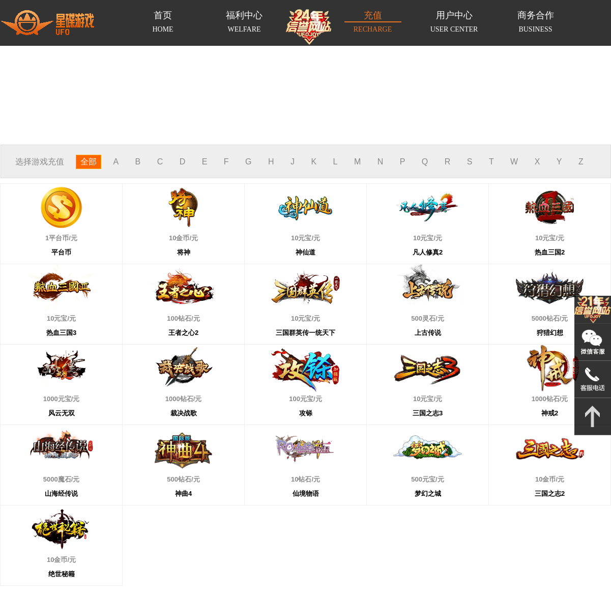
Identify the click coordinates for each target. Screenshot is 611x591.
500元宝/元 (414, 465)
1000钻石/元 (170, 385)
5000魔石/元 (48, 465)
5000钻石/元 (536, 304)
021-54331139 (592, 379)
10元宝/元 (292, 224)
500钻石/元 (170, 465)
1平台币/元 (43, 224)
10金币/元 (170, 224)
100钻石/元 (170, 304)
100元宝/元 (292, 385)
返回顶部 (592, 416)
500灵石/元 (414, 304)
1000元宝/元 (48, 385)
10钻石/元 (292, 465)
